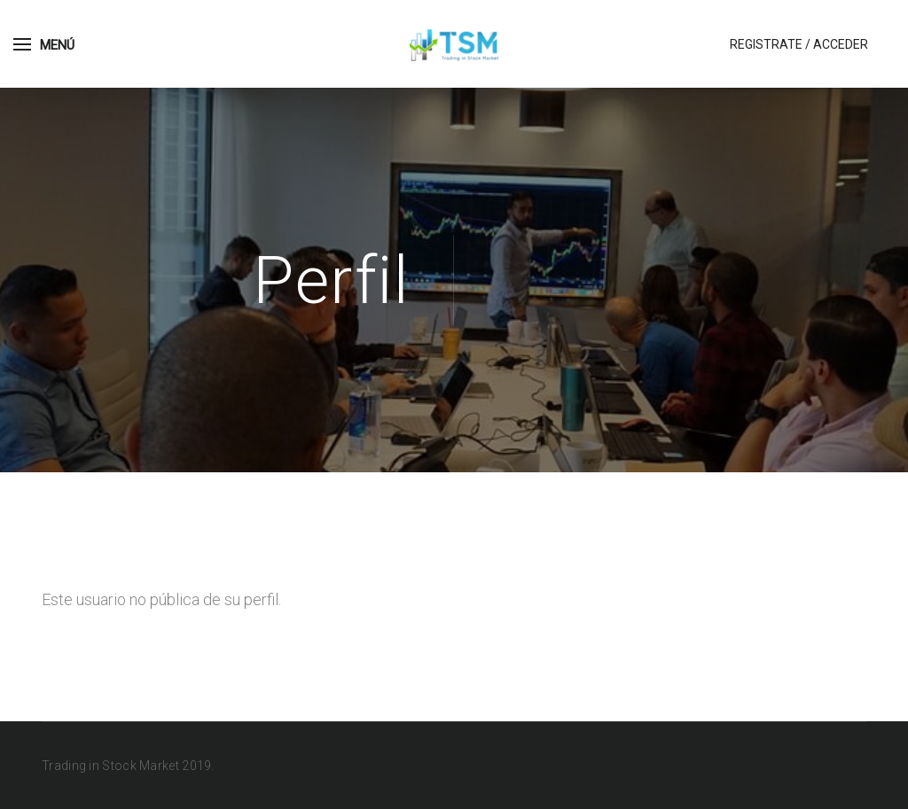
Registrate (766, 44)
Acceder (840, 44)
